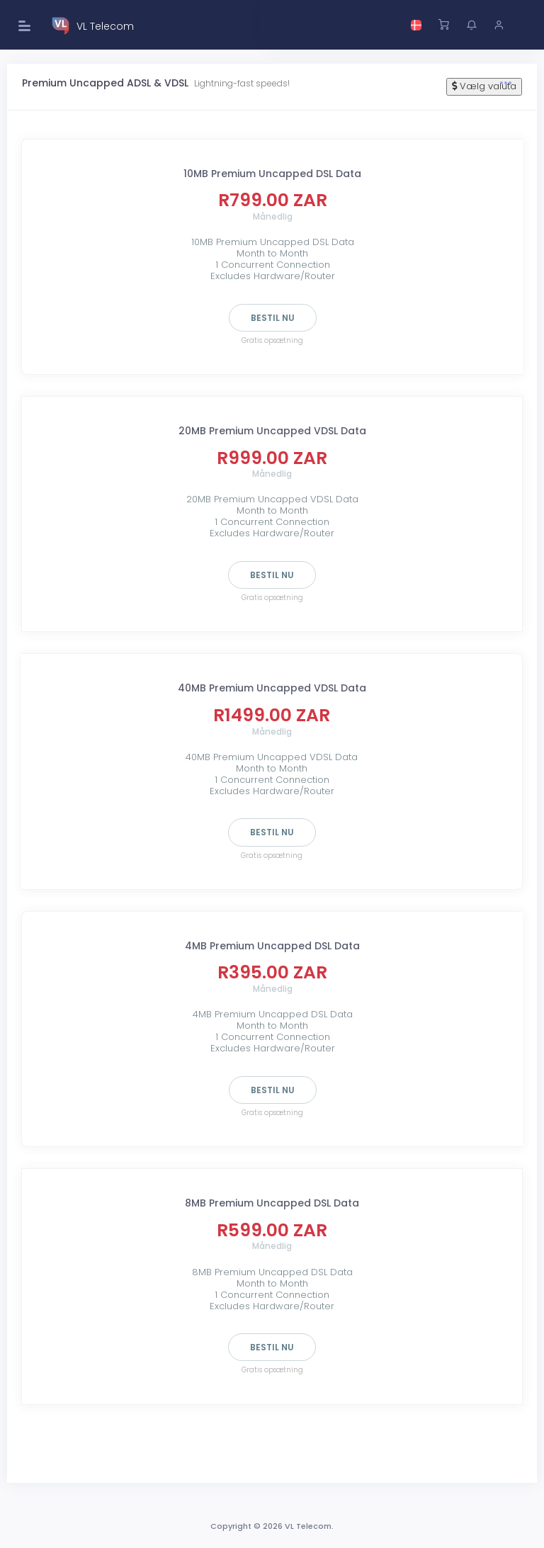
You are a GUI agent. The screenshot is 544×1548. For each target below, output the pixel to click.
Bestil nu (273, 318)
